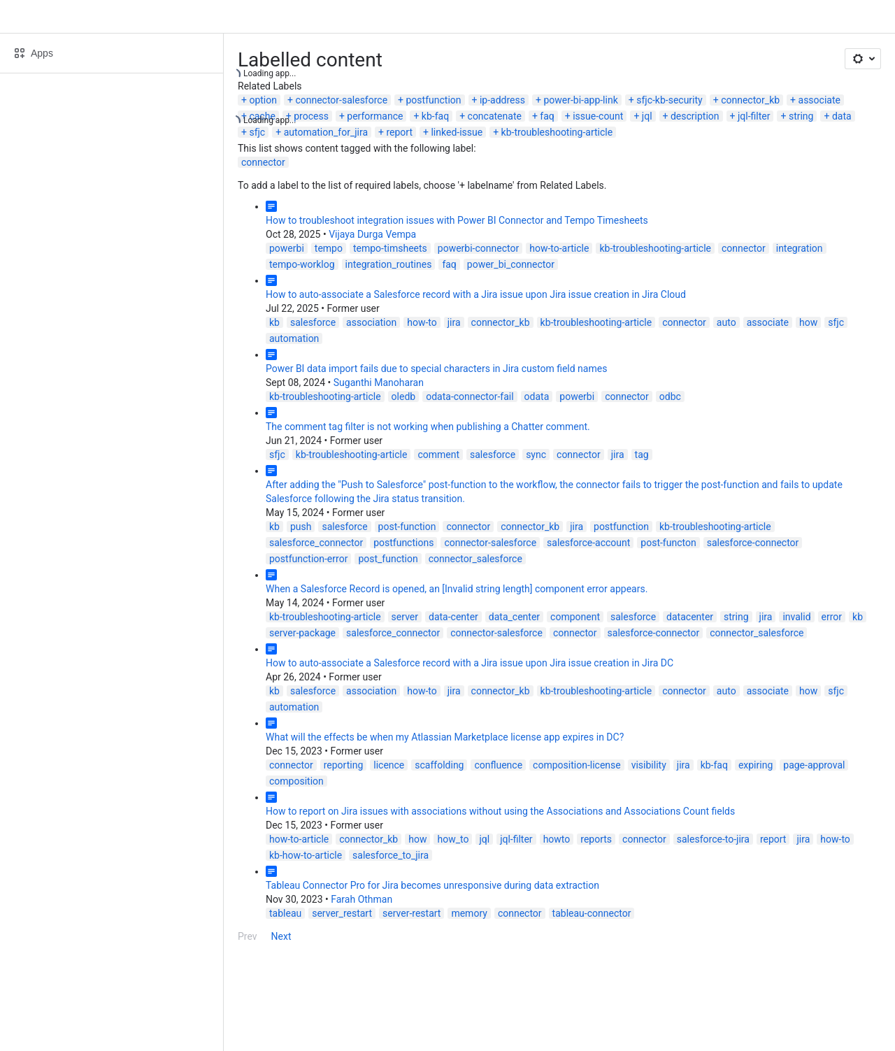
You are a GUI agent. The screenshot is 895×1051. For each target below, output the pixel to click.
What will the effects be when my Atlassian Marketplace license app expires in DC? (445, 737)
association (371, 322)
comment (438, 454)
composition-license (577, 765)
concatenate (495, 116)
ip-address (502, 100)
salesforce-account (588, 542)
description (695, 116)
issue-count (598, 116)
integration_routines (388, 264)
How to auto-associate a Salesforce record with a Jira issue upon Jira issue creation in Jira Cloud (476, 294)
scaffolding (439, 765)
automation (294, 338)
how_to (452, 839)
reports (596, 839)
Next (281, 936)
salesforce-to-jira (713, 839)
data (842, 116)
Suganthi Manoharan (379, 382)
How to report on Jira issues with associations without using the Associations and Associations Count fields (500, 811)
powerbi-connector (478, 248)
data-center (453, 616)
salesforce (313, 322)
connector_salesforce (475, 558)
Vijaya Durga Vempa (372, 234)
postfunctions (403, 542)
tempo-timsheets (390, 248)
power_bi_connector (510, 264)
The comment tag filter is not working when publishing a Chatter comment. (428, 426)
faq (547, 116)
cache (262, 116)
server (405, 616)
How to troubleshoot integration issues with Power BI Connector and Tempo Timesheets (457, 220)
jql (647, 116)
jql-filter (754, 116)
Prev (247, 936)
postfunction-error (308, 558)
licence (388, 765)
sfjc (257, 132)
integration (799, 248)
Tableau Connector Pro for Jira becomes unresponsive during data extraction (432, 885)
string (801, 116)
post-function (407, 526)
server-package (302, 632)
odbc (670, 396)
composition (296, 781)
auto (726, 322)
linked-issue (456, 132)
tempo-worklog (302, 264)
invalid (796, 616)
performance (375, 116)
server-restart (411, 913)
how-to (422, 322)
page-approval (814, 765)
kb (274, 322)
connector (263, 162)
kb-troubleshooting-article (557, 132)
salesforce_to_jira (390, 855)
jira (454, 322)
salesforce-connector (753, 542)
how (808, 322)
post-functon (668, 542)
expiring (755, 765)
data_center (514, 616)
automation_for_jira (326, 132)
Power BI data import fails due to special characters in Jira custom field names (436, 368)
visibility (648, 765)
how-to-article (559, 248)
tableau (285, 913)
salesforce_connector (316, 542)
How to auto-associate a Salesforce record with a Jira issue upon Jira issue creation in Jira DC (469, 663)
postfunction (433, 100)
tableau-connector (591, 913)
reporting (344, 765)
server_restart (342, 913)
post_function (387, 558)
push (301, 526)
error (832, 616)
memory (469, 913)
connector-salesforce (341, 100)
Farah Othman (361, 899)
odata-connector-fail (469, 396)
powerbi (286, 248)
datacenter (689, 616)
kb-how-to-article (305, 855)
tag (642, 454)
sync (536, 454)
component (575, 616)
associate (819, 100)
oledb (404, 396)
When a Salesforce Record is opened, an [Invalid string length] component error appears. (456, 588)
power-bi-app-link (580, 100)
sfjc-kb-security (669, 100)
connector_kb (750, 100)
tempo (329, 248)
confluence (498, 765)
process (311, 116)
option (263, 100)
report (399, 132)
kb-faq (435, 116)
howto (557, 839)
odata (537, 396)
